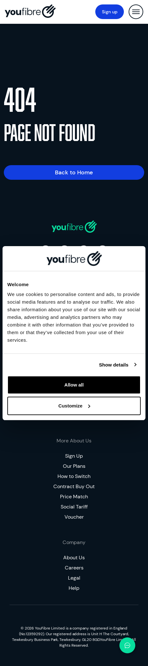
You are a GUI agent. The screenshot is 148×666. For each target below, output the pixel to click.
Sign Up (74, 456)
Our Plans (74, 466)
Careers (74, 567)
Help (74, 588)
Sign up (110, 12)
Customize (74, 405)
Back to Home (74, 172)
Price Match (74, 496)
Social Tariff (74, 506)
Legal (74, 578)
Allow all (74, 384)
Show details (114, 364)
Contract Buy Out (74, 486)
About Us (74, 557)
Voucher (74, 517)
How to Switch (74, 476)
